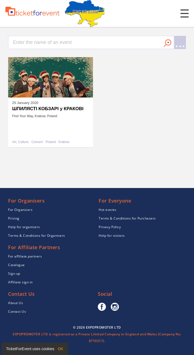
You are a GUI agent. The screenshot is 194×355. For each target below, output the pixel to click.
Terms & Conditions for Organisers (36, 235)
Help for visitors (112, 235)
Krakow (64, 142)
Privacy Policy (110, 227)
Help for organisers (24, 227)
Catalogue (16, 265)
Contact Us (17, 311)
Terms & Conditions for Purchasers (127, 218)
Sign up (14, 273)
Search (167, 43)
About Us (15, 303)
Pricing (13, 218)
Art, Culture (20, 142)
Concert (37, 142)
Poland (51, 142)
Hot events (107, 209)
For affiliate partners (25, 256)
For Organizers (20, 209)
